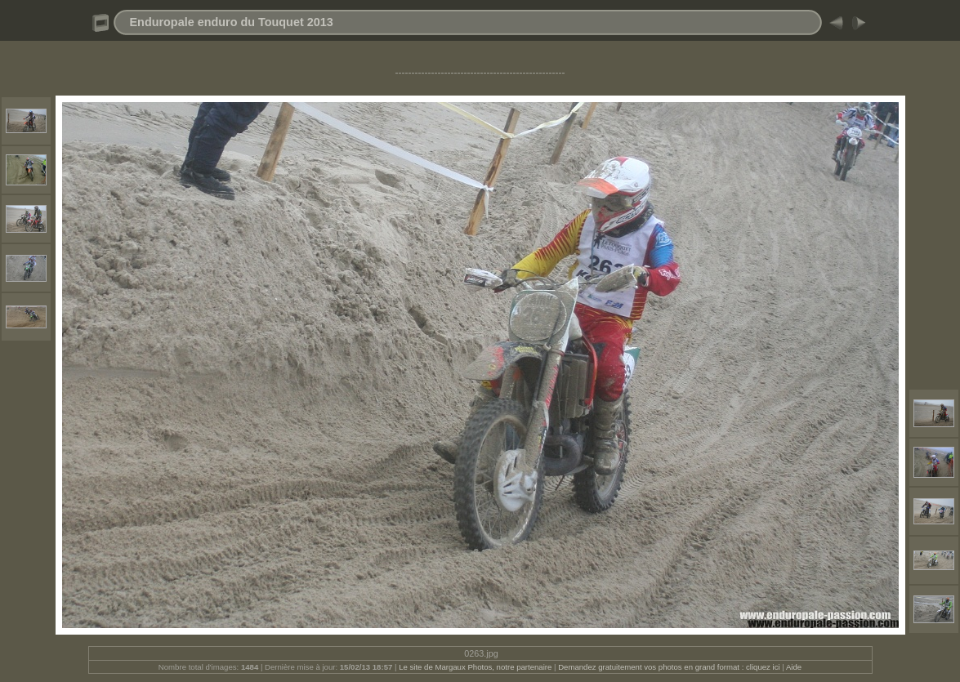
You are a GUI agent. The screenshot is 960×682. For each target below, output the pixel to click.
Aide (793, 666)
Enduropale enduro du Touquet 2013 (231, 22)
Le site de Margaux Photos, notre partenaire (476, 666)
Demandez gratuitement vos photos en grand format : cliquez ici (670, 666)
